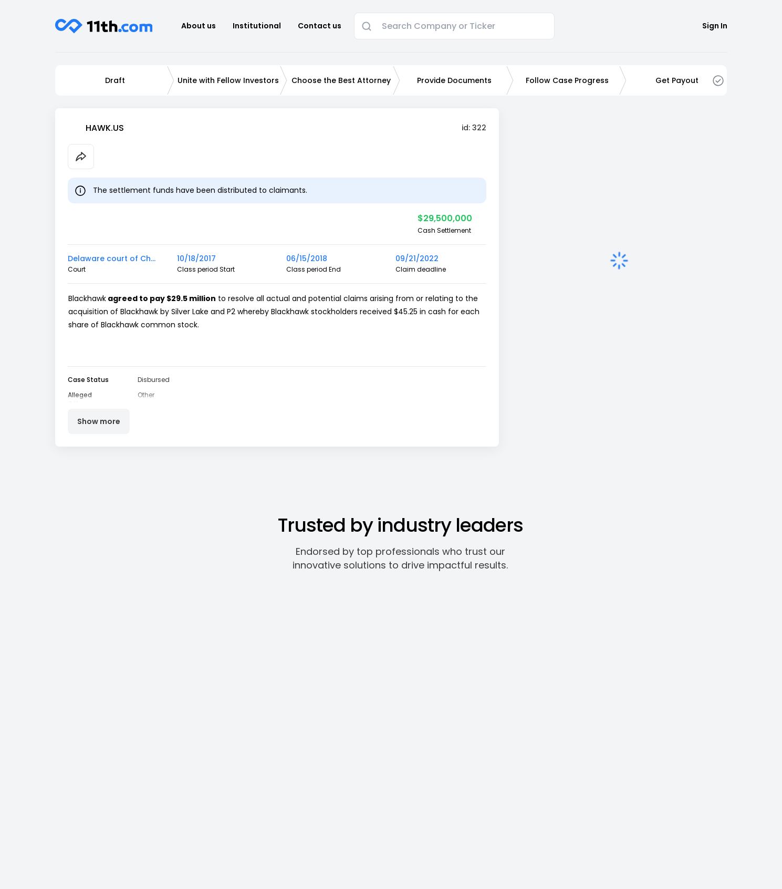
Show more (98, 421)
